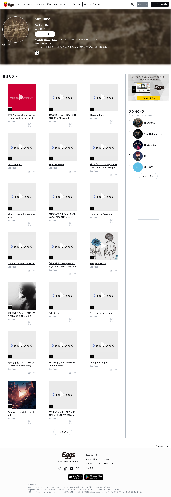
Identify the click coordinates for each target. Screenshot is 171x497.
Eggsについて (92, 455)
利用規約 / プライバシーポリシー (100, 463)
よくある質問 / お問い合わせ (98, 459)
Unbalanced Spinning (101, 213)
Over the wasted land (101, 312)
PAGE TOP (162, 446)
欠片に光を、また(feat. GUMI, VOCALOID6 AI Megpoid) (63, 265)
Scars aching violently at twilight (22, 413)
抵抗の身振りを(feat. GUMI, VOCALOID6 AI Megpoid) (62, 215)
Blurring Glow (97, 114)
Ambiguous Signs (99, 362)
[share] (4, 44)
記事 (49, 4)
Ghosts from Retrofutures (21, 263)
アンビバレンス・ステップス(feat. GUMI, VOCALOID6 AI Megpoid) (62, 413)
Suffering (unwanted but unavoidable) (62, 364)
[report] (8, 44)
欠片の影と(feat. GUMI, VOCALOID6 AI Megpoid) (62, 116)
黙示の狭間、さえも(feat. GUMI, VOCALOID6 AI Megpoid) (103, 166)
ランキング (39, 4)
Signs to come (56, 164)
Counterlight (15, 164)
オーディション (25, 4)
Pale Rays (54, 312)
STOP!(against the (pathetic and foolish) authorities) (21, 116)
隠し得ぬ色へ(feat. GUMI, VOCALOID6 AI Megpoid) (21, 314)
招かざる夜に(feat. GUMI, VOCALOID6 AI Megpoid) (21, 364)
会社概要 (89, 468)
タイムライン (59, 4)
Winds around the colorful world (21, 215)
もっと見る (62, 431)
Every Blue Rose (98, 263)
